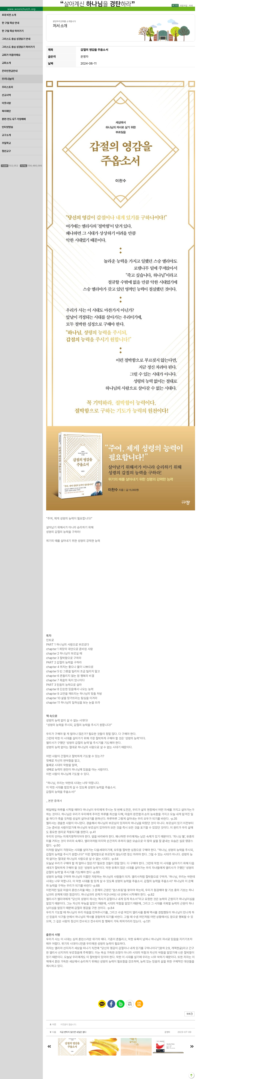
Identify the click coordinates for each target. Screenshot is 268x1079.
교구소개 (6, 135)
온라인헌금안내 (9, 70)
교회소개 (6, 62)
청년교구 (6, 151)
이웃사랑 (6, 103)
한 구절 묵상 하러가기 (13, 30)
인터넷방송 (7, 127)
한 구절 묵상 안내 (10, 22)
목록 (189, 1014)
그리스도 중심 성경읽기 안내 (16, 38)
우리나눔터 (8, 79)
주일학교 (6, 143)
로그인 (175, 5)
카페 (190, 5)
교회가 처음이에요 (11, 54)
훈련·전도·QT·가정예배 (14, 119)
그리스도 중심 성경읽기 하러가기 (18, 46)
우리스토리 (7, 87)
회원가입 (183, 5)
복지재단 (6, 111)
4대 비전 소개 (9, 14)
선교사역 (6, 95)
